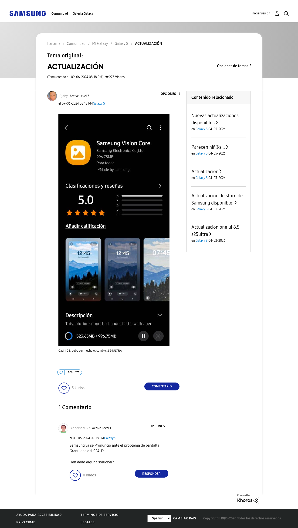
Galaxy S (99, 104)
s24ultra (73, 372)
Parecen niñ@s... (208, 147)
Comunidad (59, 14)
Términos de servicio (100, 515)
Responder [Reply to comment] (151, 474)
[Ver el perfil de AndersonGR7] (80, 428)
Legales (88, 522)
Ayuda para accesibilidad (38, 515)
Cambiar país (184, 518)
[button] (171, 94)
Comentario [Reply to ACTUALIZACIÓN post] (162, 386)
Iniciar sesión (260, 13)
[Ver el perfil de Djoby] (63, 96)
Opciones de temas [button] (232, 66)
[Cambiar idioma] (159, 518)
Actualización (204, 171)
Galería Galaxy (83, 14)
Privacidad (26, 522)
